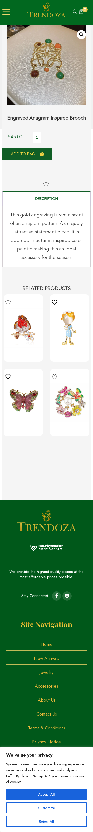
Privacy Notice (46, 742)
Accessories (46, 686)
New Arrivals (46, 658)
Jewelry (46, 672)
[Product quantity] (37, 137)
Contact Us (46, 714)
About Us (46, 700)
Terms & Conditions (46, 728)
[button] (81, 34)
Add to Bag (23, 154)
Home (47, 644)
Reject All (46, 821)
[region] (46, 789)
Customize (46, 807)
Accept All (46, 794)
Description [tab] (46, 199)
